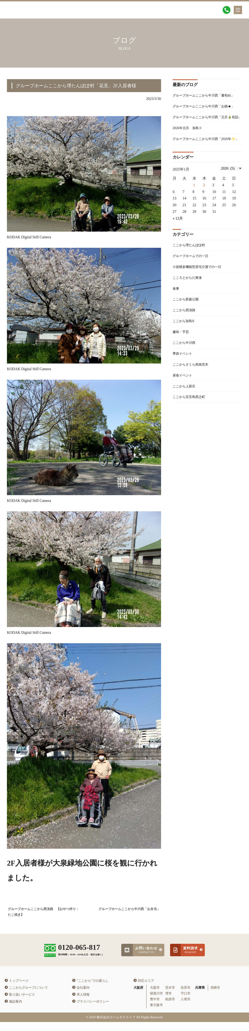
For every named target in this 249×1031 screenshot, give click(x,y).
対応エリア (144, 989)
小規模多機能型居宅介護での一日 (200, 299)
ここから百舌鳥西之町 (191, 437)
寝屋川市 (156, 1002)
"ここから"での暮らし (90, 989)
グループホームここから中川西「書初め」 (204, 99)
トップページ (16, 989)
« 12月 (178, 249)
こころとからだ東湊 (189, 311)
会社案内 (81, 996)
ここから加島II (185, 357)
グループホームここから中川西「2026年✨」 (206, 166)
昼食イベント (184, 414)
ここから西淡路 (186, 345)
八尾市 (185, 1008)
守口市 (185, 1002)
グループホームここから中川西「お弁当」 (129, 909)
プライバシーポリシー (90, 1010)
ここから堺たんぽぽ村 (191, 276)
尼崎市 (215, 996)
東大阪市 (156, 1014)
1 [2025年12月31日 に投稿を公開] (194, 215)
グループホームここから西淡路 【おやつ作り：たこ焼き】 (43, 912)
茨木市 (170, 996)
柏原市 (170, 1008)
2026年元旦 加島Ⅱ (189, 151)
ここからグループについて (26, 996)
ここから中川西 (186, 380)
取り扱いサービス (20, 1003)
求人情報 (81, 1003)
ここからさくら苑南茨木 (193, 403)
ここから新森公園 (187, 333)
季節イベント (184, 391)
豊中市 (155, 1008)
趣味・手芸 (182, 368)
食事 (176, 322)
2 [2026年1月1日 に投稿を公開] (204, 215)
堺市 (168, 1002)
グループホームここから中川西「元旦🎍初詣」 (206, 136)
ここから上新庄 (186, 426)
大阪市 (155, 996)
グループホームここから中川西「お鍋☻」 (204, 118)
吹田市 (185, 996)
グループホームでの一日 (193, 287)
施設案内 (13, 1010)
